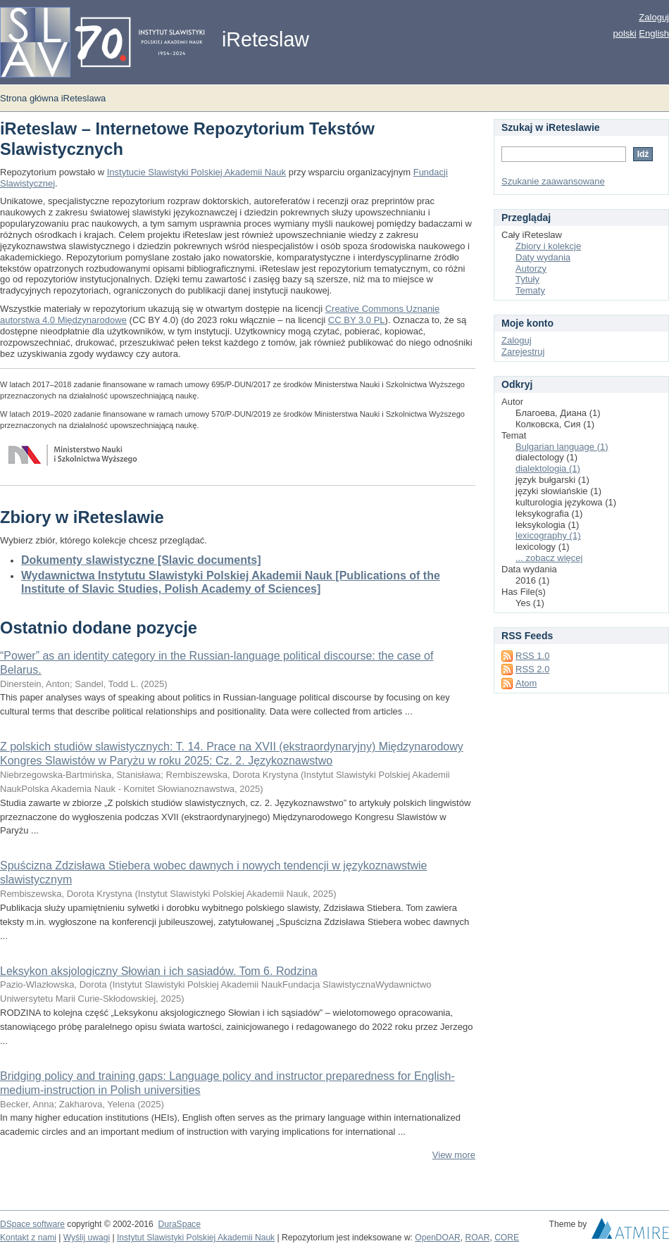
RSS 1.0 (532, 655)
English (654, 33)
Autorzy (530, 268)
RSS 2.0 (532, 669)
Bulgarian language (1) (561, 446)
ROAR (477, 1237)
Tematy (530, 290)
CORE (506, 1237)
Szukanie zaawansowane (553, 181)
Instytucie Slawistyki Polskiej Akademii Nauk (196, 172)
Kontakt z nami (28, 1237)
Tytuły (527, 279)
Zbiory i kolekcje (548, 246)
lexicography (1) (548, 535)
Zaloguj (654, 17)
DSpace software (32, 1224)
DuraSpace (179, 1224)
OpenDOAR (437, 1237)
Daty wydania (542, 257)
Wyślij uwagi (86, 1237)
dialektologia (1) (547, 468)
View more (453, 1155)
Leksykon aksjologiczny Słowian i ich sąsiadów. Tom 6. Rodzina (159, 971)
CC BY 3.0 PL (356, 320)
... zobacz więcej (548, 558)
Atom (526, 683)
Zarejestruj (522, 351)
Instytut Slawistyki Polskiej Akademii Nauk (196, 1237)
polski (624, 33)
